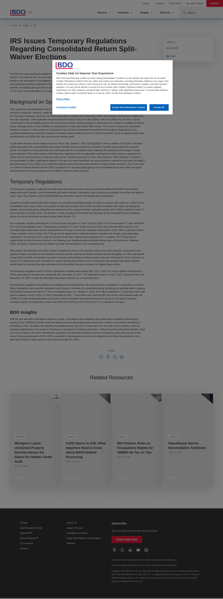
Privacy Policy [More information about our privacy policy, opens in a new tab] (63, 99)
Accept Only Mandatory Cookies (128, 107)
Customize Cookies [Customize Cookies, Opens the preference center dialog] (66, 107)
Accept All (159, 107)
